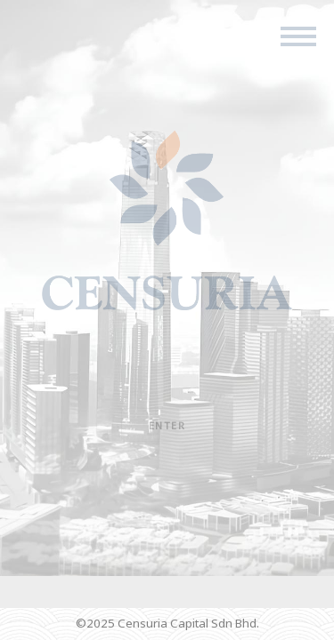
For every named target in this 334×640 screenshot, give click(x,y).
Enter (167, 425)
